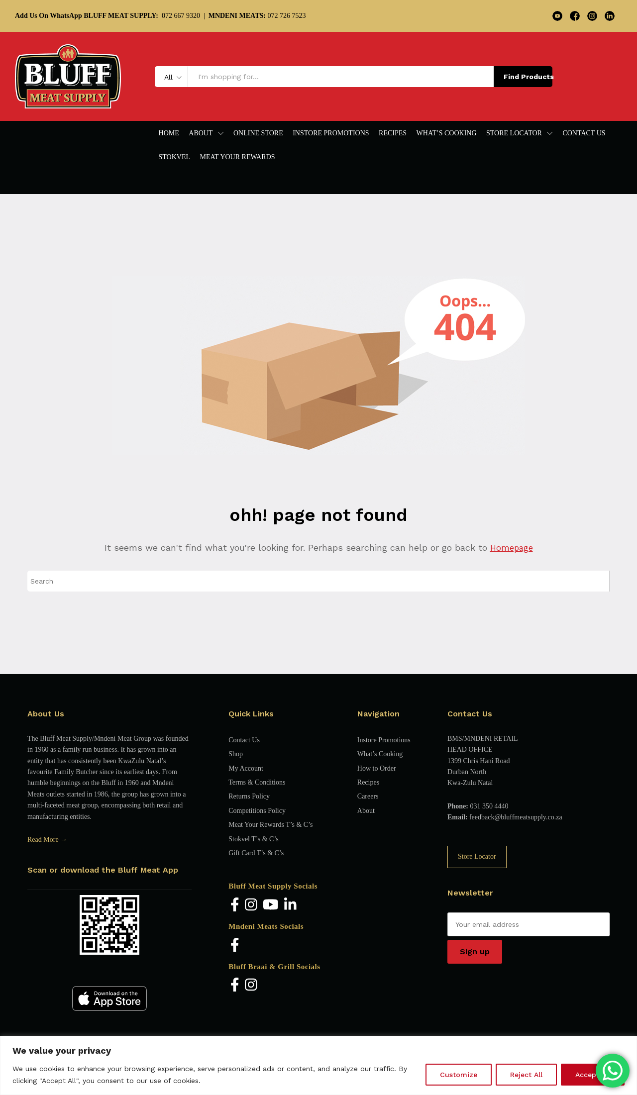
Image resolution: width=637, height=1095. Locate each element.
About (366, 810)
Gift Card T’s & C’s (256, 853)
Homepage (511, 547)
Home (169, 133)
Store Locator (477, 856)
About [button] (200, 133)
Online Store (258, 133)
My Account (245, 768)
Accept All (592, 1075)
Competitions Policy (257, 810)
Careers (368, 796)
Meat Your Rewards (237, 157)
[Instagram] (251, 905)
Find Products (528, 77)
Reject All (526, 1075)
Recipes (393, 133)
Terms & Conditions (256, 782)
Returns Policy (249, 796)
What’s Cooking (447, 133)
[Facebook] (234, 905)
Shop (235, 754)
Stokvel (175, 157)
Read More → (47, 839)
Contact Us (583, 133)
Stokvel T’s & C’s (253, 839)
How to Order (376, 768)
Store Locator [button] (514, 133)
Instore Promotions (331, 133)
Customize (458, 1075)
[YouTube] (271, 905)
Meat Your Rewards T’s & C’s (270, 824)
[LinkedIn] (290, 905)
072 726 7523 (257, 15)
